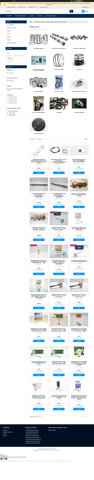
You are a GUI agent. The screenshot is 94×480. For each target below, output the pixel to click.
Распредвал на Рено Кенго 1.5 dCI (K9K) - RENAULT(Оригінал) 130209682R (59, 195)
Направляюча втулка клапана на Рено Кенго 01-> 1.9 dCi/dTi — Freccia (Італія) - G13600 (79, 330)
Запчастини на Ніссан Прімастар (33, 439)
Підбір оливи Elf (52, 430)
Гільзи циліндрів (38, 91)
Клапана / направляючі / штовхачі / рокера (38, 70)
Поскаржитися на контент (43, 450)
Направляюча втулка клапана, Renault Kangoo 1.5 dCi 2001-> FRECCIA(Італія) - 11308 (39, 261)
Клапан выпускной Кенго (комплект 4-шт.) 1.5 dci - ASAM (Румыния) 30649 (38, 397)
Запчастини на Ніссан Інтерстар (33, 441)
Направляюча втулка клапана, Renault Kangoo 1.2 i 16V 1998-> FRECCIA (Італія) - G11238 (39, 330)
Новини (9, 30)
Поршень (79, 69)
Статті (8, 33)
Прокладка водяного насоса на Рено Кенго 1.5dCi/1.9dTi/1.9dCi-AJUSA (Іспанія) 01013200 (58, 161)
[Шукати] (71, 11)
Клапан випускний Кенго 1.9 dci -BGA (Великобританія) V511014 (38, 362)
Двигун (56, 21)
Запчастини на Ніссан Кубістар (33, 442)
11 (86, 416)
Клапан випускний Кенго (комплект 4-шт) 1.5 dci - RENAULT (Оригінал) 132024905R (58, 262)
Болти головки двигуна (38, 112)
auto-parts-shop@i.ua (13, 111)
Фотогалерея (10, 24)
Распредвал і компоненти (59, 48)
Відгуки (9, 39)
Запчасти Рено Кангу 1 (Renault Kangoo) (44, 21)
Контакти (39, 15)
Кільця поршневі (58, 69)
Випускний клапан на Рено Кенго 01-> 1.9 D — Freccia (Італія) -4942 (59, 295)
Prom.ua (54, 448)
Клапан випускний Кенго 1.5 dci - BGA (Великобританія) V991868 (58, 397)
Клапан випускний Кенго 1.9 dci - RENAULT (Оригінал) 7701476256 (78, 228)
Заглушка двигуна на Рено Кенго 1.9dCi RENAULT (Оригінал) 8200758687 (79, 160)
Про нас (32, 15)
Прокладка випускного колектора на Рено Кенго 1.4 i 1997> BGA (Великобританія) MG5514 (39, 161)
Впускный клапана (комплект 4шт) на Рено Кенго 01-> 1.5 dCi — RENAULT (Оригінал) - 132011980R (39, 296)
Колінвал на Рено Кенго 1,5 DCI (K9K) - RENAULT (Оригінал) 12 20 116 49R (39, 228)
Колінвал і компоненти (79, 48)
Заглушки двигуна (38, 133)
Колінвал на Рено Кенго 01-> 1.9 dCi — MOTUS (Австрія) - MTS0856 (79, 194)
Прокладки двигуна (38, 48)
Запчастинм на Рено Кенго (32, 433)
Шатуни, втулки (59, 91)
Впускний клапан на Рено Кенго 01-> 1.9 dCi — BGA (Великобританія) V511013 (59, 362)
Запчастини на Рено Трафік (32, 430)
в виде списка (87, 139)
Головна (9, 15)
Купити (38, 172)
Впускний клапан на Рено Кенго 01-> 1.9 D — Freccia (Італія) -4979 (79, 295)
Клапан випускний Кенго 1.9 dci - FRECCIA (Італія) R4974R (79, 261)
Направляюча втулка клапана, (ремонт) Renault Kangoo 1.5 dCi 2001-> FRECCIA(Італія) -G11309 (79, 397)
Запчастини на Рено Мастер (32, 432)
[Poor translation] (5, 459)
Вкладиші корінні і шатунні (79, 91)
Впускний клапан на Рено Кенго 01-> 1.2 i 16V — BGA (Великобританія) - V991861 (58, 330)
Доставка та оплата (51, 15)
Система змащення (79, 112)
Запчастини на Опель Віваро (32, 435)
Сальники (59, 112)
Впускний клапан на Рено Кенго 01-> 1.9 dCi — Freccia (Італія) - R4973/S (58, 228)
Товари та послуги (19, 15)
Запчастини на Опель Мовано (33, 437)
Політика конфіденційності (55, 450)
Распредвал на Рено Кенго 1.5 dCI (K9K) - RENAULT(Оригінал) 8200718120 (39, 195)
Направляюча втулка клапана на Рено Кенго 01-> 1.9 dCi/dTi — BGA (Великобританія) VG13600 (79, 363)
